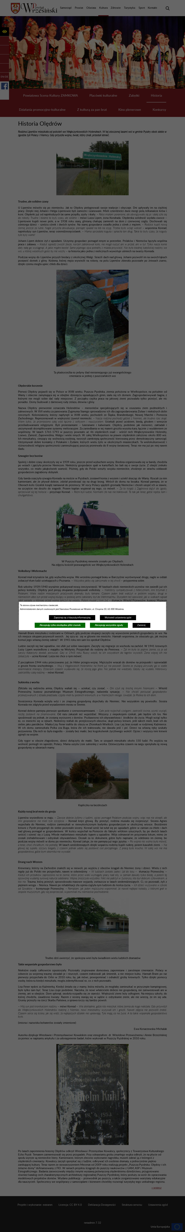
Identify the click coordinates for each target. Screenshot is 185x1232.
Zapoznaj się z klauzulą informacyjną (72, 617)
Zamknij (141, 625)
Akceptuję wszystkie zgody (109, 625)
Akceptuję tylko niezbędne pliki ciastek (60, 625)
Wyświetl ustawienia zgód (118, 617)
